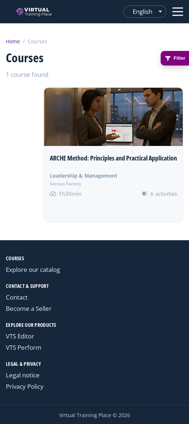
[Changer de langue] (144, 11)
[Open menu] (177, 12)
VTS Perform (23, 347)
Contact (17, 297)
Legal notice (23, 375)
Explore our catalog (33, 269)
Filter (174, 58)
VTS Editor (20, 336)
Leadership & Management (83, 175)
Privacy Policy (25, 386)
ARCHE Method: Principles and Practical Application (113, 158)
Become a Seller (29, 308)
